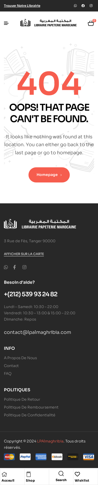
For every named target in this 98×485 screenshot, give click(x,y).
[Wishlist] (77, 474)
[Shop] (28, 474)
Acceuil (8, 480)
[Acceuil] (4, 474)
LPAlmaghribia (50, 441)
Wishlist (82, 480)
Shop (30, 480)
